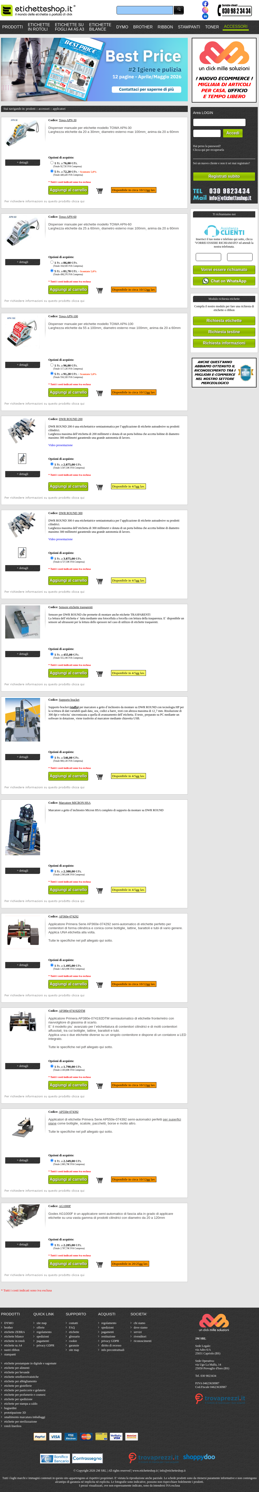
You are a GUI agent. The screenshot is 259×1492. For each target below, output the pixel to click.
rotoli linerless (12, 1426)
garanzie (74, 1345)
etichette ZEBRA (14, 1332)
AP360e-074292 (69, 916)
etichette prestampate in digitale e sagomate (30, 1363)
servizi (138, 1332)
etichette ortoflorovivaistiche (21, 1377)
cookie (73, 1341)
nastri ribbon (11, 1350)
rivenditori (140, 1336)
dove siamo (140, 1327)
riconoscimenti (142, 1341)
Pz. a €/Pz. (65, 164)
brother (8, 1327)
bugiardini (10, 1408)
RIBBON (165, 27)
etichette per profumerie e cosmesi (24, 1394)
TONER (212, 27)
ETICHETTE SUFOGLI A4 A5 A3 (69, 27)
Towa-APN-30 (67, 120)
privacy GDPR (45, 1345)
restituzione (108, 1336)
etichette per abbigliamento (20, 1381)
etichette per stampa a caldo (20, 1403)
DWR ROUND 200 (71, 419)
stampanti (10, 1354)
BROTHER (143, 27)
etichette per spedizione (18, 1399)
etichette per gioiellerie (18, 1385)
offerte (41, 1327)
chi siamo (139, 1323)
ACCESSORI (235, 26)
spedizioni (43, 1336)
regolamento (44, 1332)
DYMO (122, 27)
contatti (73, 1323)
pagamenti (43, 1341)
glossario (74, 1336)
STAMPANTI (189, 27)
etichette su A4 (13, 1345)
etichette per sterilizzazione (20, 1421)
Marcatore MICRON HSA (75, 802)
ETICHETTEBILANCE (100, 27)
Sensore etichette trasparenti (76, 607)
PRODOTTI (12, 27)
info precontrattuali (112, 1350)
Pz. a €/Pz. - (73, 173)
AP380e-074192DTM (72, 1010)
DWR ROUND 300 (71, 513)
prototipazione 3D (15, 1412)
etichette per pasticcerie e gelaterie (25, 1390)
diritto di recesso (111, 1345)
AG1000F (65, 1206)
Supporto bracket (69, 699)
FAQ (72, 1327)
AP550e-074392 (69, 1112)
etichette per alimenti (16, 1368)
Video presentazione (60, 445)
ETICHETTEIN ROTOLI (39, 27)
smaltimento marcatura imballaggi (24, 1417)
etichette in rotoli (14, 1341)
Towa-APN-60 (67, 216)
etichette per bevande (17, 1372)
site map (42, 1323)
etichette (74, 1332)
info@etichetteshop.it (173, 1470)
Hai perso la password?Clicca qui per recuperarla (208, 148)
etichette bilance (14, 1336)
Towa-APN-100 (68, 316)
